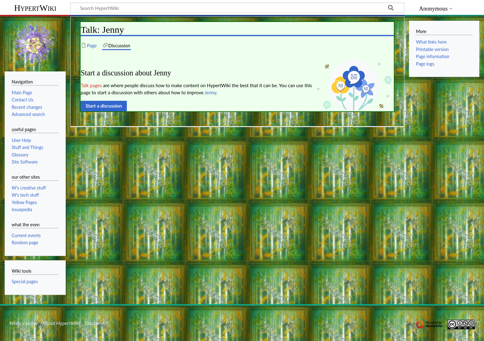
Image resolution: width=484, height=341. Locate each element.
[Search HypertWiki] (237, 8)
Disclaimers (96, 323)
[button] (104, 106)
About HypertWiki (61, 323)
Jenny (210, 92)
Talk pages (91, 85)
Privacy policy (23, 323)
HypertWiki (35, 8)
